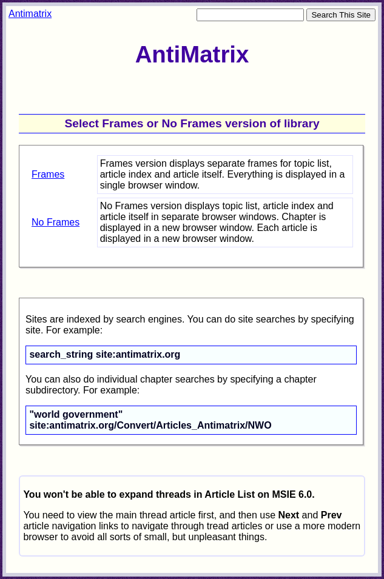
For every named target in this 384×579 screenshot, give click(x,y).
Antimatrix (30, 13)
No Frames (55, 222)
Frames (48, 174)
